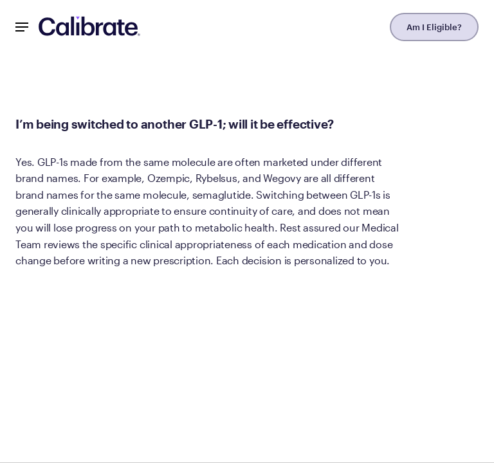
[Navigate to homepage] (89, 27)
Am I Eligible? (434, 27)
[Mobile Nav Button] (22, 27)
